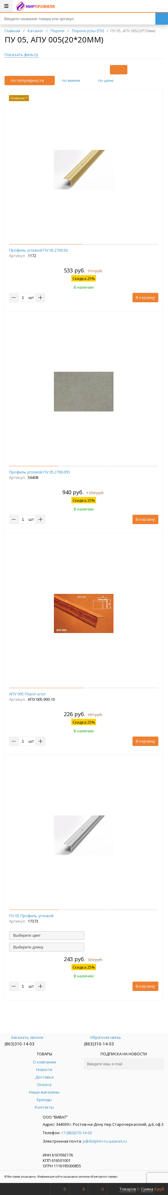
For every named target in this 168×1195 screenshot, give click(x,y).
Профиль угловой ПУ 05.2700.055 (39, 472)
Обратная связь (102, 1037)
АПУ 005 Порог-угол (27, 694)
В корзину (145, 297)
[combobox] (46, 935)
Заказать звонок (24, 1037)
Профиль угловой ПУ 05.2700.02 (38, 250)
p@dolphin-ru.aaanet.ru (105, 1141)
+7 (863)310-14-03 (76, 1132)
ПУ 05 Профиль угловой (31, 915)
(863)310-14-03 (19, 1044)
